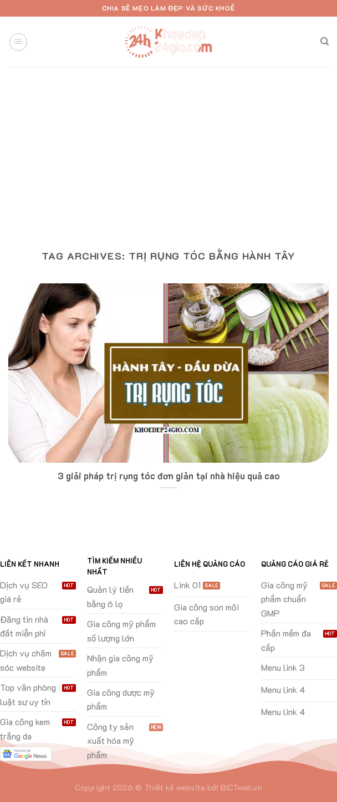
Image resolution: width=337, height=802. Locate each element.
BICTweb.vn (241, 787)
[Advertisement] (168, 150)
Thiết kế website (174, 787)
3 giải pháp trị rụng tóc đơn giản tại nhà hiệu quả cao (169, 476)
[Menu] (18, 42)
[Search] (324, 41)
